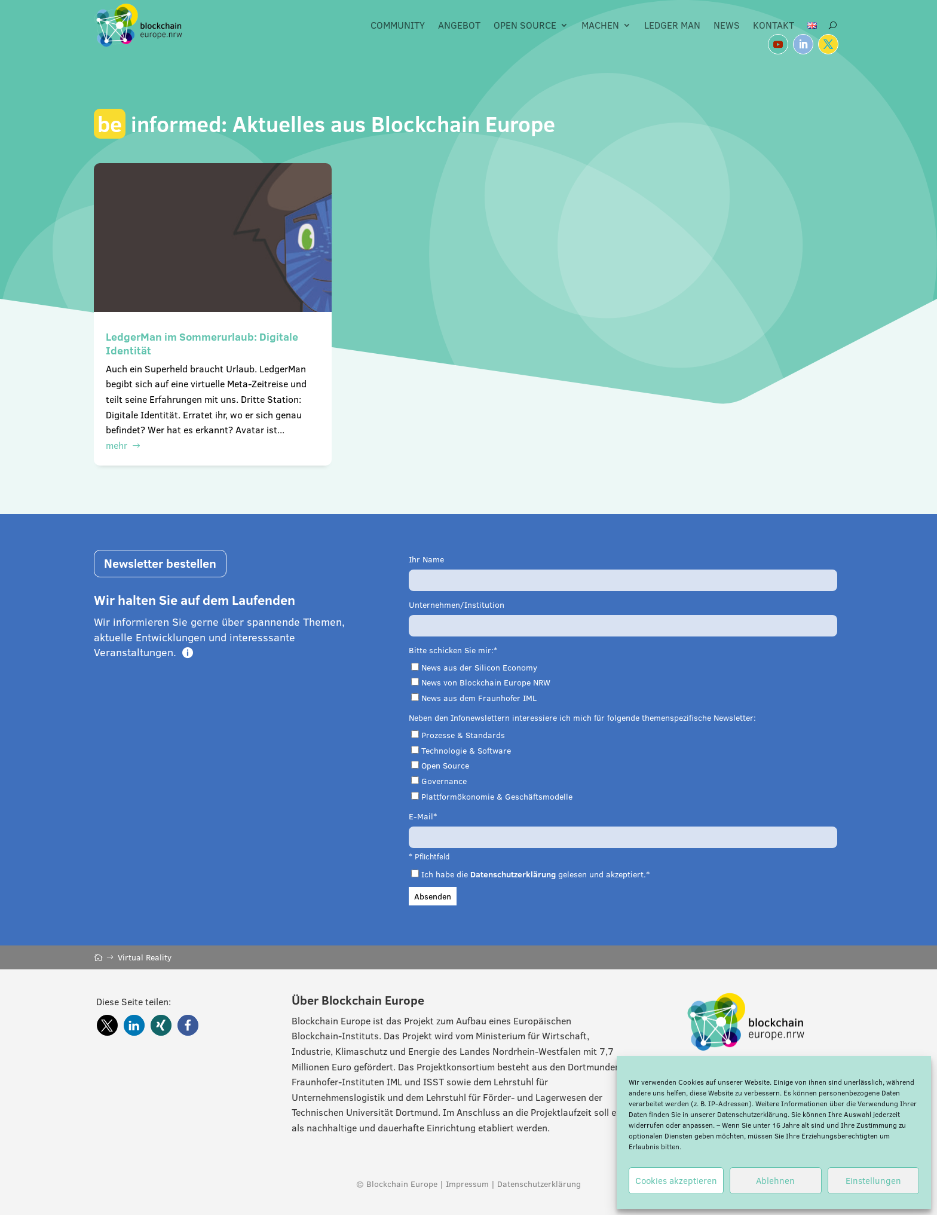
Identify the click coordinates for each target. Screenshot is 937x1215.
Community (397, 25)
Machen (600, 25)
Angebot (459, 25)
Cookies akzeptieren (676, 1180)
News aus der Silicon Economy (479, 668)
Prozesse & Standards (463, 735)
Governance (444, 781)
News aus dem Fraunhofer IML (479, 698)
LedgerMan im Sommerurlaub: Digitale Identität (202, 343)
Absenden (432, 896)
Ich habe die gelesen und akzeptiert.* (535, 874)
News (727, 25)
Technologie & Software (466, 751)
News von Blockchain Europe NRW (485, 682)
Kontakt (773, 25)
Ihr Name (426, 559)
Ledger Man (672, 25)
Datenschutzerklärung (752, 1114)
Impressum (467, 1184)
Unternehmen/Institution (456, 605)
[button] (107, 1025)
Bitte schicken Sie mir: (451, 650)
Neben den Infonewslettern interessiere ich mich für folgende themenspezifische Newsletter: (582, 718)
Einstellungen (873, 1180)
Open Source (525, 25)
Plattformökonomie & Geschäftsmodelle (496, 797)
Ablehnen (775, 1180)
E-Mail (421, 816)
